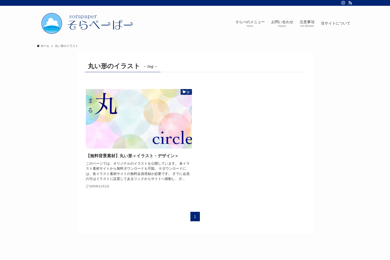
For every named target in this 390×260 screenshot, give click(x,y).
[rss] (350, 3)
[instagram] (343, 3)
